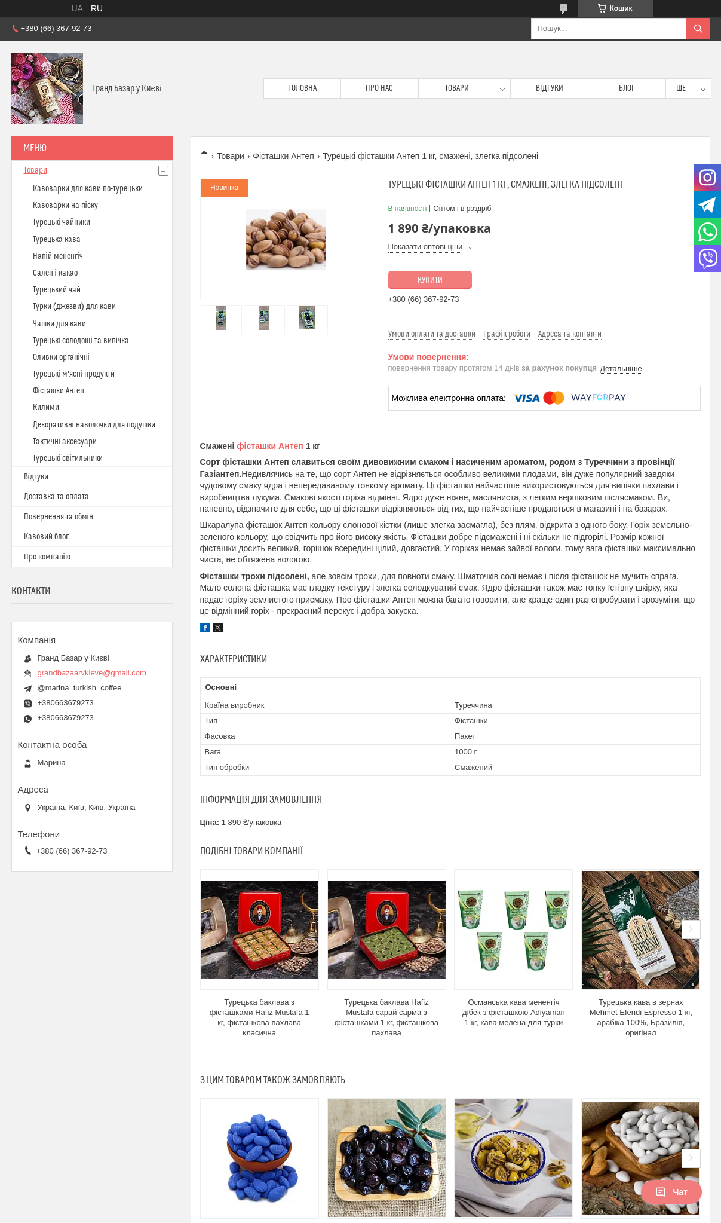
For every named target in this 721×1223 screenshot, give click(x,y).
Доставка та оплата (56, 497)
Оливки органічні (61, 357)
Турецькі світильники (68, 458)
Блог (627, 88)
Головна (302, 88)
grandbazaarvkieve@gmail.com (92, 672)
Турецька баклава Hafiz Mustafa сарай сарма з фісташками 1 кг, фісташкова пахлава (386, 1017)
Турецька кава (57, 239)
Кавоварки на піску (65, 205)
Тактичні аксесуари (65, 442)
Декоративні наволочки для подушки (94, 425)
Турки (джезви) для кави (74, 306)
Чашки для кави (59, 324)
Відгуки (549, 88)
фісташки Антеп (270, 446)
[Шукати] (698, 28)
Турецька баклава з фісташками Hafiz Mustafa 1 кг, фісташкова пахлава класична (259, 1017)
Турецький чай (57, 290)
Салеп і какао (55, 273)
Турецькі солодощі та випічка (81, 341)
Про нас (379, 88)
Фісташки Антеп (283, 156)
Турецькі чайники (61, 222)
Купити (430, 280)
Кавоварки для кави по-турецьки (88, 189)
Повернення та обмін (58, 517)
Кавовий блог (46, 537)
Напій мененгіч (58, 256)
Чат (671, 1192)
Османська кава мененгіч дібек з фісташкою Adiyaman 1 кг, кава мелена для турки (513, 1012)
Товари (457, 88)
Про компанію (47, 557)
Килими (46, 407)
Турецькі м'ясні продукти (74, 374)
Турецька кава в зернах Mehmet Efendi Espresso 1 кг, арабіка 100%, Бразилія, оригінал (641, 1017)
